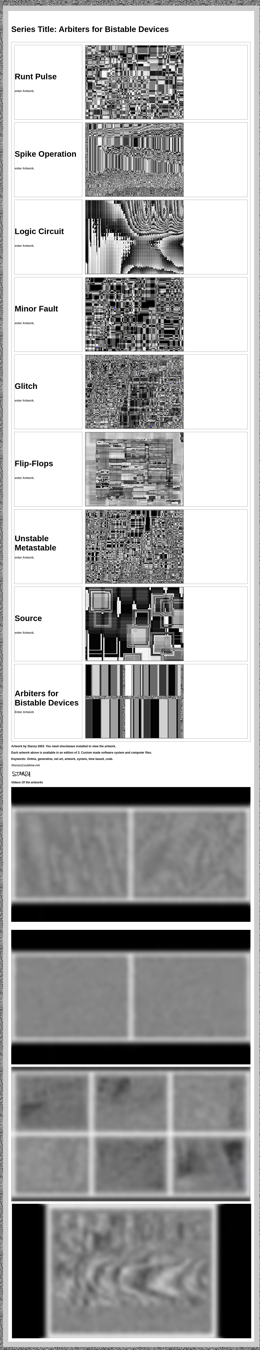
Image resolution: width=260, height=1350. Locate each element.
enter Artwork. (24, 91)
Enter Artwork (24, 712)
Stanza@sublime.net (25, 765)
